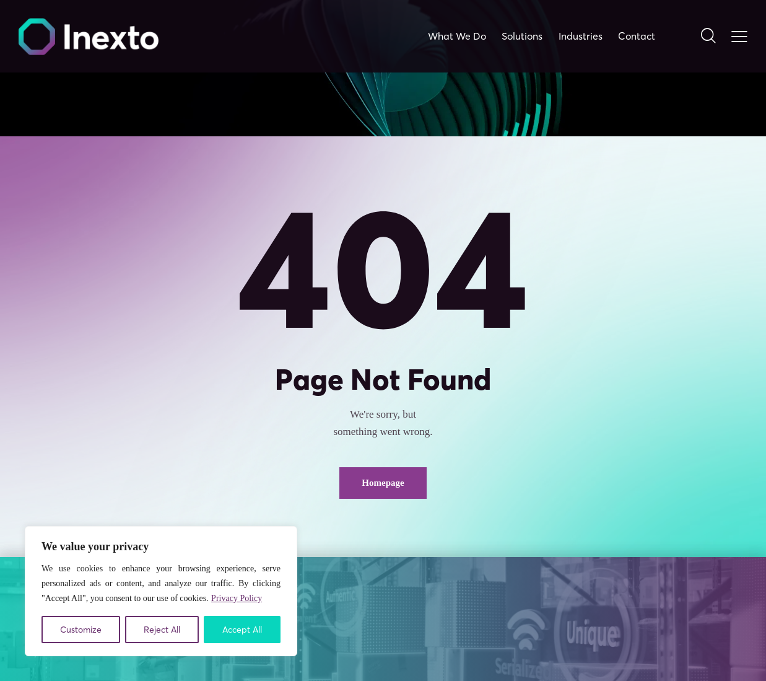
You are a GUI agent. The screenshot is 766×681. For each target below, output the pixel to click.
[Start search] (707, 36)
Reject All (162, 629)
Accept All (242, 629)
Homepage (383, 483)
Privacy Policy (236, 598)
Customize (81, 629)
